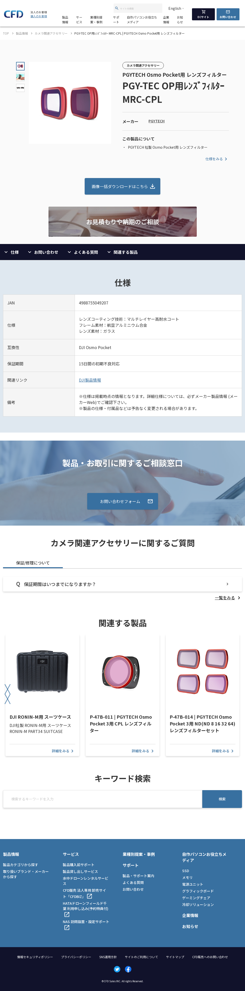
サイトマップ (175, 957)
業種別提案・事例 (96, 19)
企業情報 (166, 19)
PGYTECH (157, 120)
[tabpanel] (122, 589)
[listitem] (228, 598)
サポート (116, 19)
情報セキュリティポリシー (35, 957)
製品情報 (65, 19)
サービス (79, 19)
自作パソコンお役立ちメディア (142, 19)
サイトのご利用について (141, 957)
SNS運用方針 (108, 957)
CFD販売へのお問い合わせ (210, 957)
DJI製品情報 (90, 380)
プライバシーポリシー (76, 957)
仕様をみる (217, 159)
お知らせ (180, 19)
